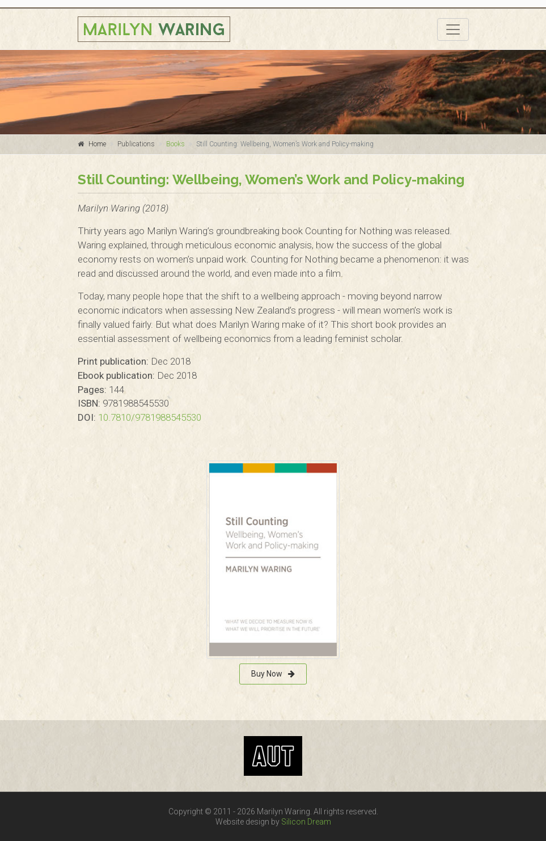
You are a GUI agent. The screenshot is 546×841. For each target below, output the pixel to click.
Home (97, 144)
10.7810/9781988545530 (149, 417)
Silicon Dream (306, 821)
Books (175, 144)
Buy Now (273, 673)
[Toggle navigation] (453, 29)
